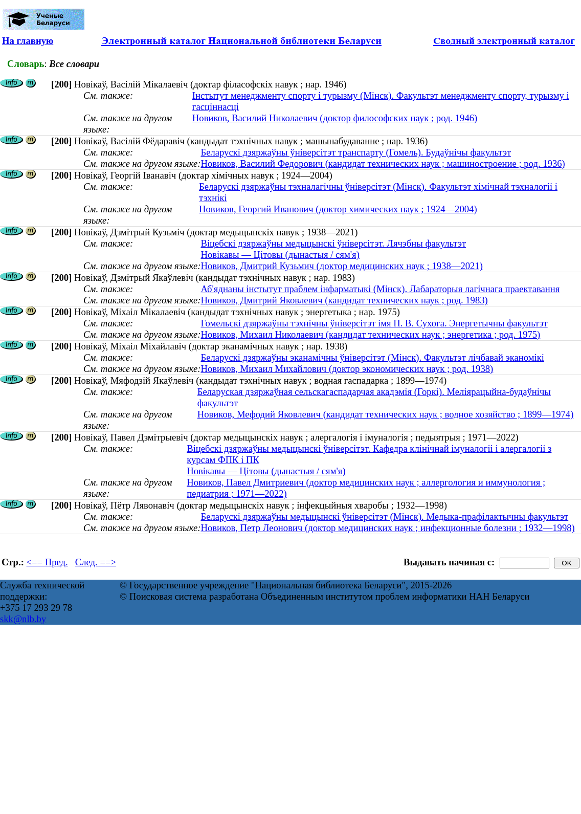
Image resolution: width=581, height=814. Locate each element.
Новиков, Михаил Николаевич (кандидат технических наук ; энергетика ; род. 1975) (370, 334)
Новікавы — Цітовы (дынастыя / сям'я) (279, 254)
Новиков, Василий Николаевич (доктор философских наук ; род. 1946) (334, 118)
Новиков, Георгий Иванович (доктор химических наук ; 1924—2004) (338, 209)
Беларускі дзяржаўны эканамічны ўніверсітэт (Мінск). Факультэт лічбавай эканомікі (372, 357)
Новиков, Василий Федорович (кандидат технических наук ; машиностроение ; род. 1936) (382, 163)
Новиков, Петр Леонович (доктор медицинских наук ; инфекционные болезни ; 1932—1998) (387, 527)
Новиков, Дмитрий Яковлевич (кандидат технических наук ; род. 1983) (343, 300)
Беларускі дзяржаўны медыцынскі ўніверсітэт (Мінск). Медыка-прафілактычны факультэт (384, 516)
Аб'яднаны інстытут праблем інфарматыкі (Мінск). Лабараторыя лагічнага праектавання (380, 288)
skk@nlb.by (23, 618)
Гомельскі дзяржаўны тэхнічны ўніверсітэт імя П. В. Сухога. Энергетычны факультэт (373, 323)
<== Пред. (47, 562)
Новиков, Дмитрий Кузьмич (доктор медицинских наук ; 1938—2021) (341, 265)
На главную (27, 40)
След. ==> (95, 562)
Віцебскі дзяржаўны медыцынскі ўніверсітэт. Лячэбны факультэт (333, 243)
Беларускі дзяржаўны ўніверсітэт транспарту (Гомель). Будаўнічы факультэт (355, 152)
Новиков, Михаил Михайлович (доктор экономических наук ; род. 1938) (346, 368)
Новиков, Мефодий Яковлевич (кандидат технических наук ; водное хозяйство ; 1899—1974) (385, 414)
